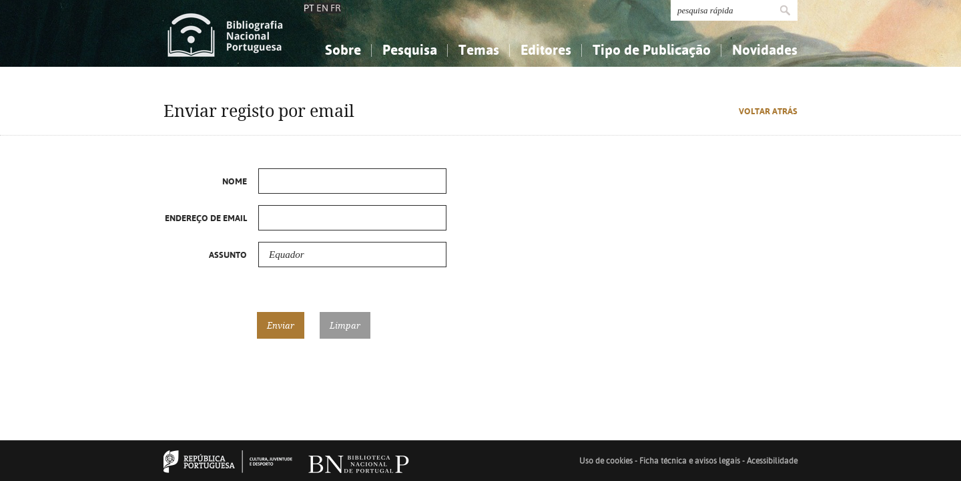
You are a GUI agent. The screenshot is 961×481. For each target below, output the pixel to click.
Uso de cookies (606, 461)
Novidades (764, 49)
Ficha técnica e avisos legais (689, 461)
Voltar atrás (768, 111)
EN (322, 8)
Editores (546, 49)
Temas (478, 49)
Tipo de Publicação (652, 49)
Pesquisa (409, 49)
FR (335, 8)
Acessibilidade (772, 461)
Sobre (343, 49)
